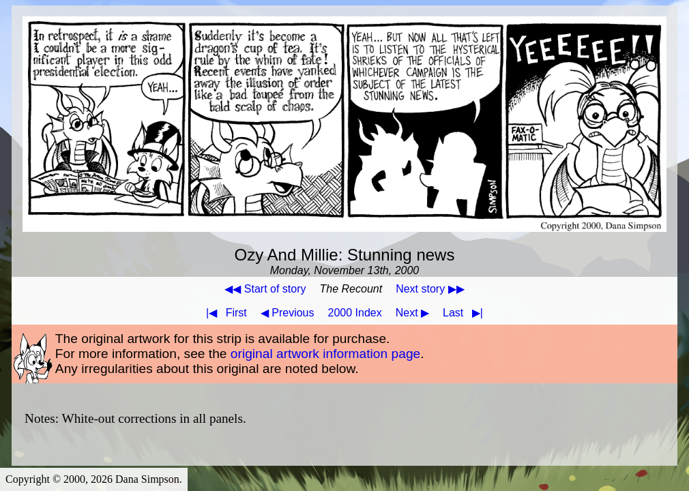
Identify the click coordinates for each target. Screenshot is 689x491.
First (224, 312)
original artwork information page (325, 353)
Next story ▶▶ (430, 289)
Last (465, 312)
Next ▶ (412, 312)
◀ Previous (287, 312)
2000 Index (355, 312)
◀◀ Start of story (265, 289)
